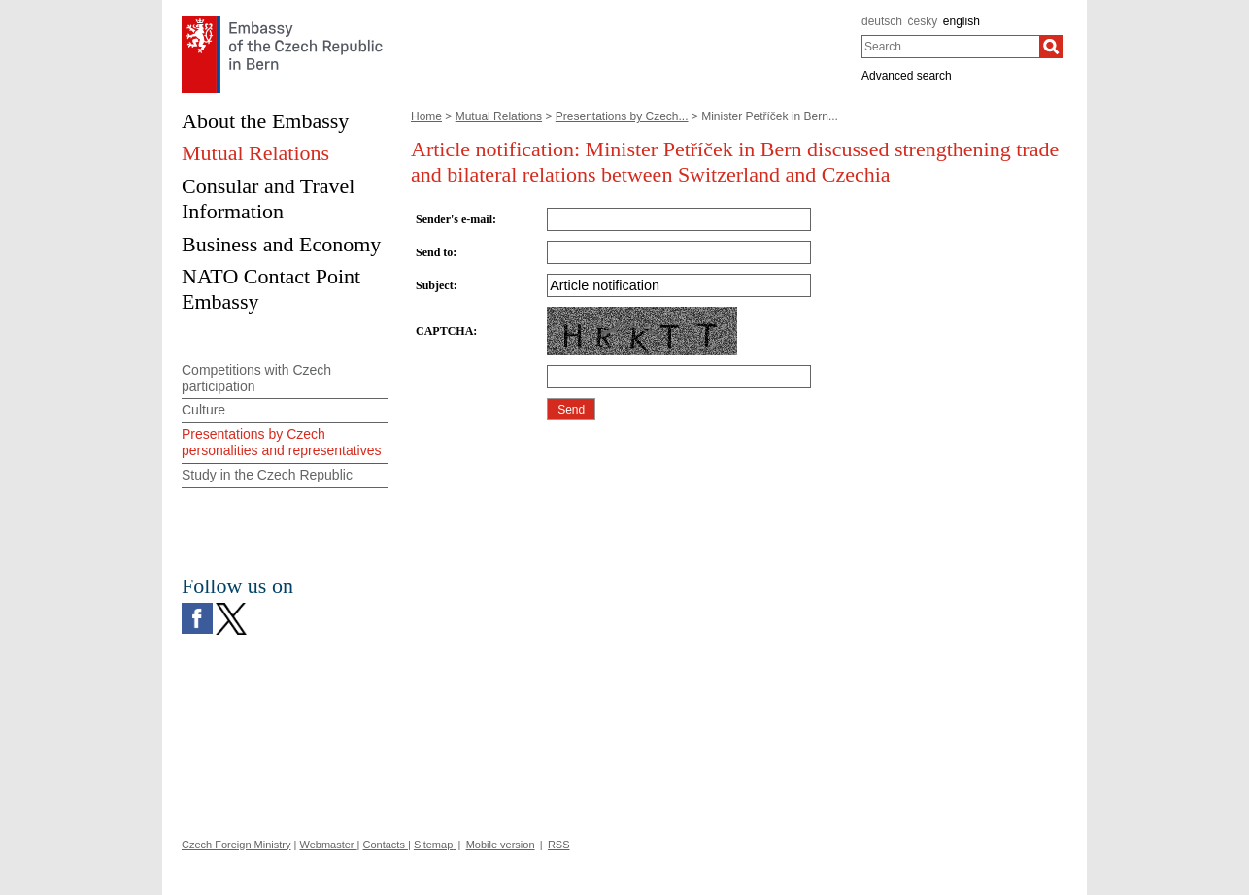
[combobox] (950, 46)
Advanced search (906, 76)
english (961, 21)
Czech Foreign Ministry (236, 844)
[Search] (1051, 46)
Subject (435, 285)
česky (923, 21)
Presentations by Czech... (622, 116)
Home (426, 116)
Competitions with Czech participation (256, 378)
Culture (203, 409)
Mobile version (500, 844)
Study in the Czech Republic (267, 474)
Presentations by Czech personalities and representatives (281, 442)
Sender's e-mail (454, 219)
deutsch (881, 21)
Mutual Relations (499, 116)
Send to (434, 252)
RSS (559, 844)
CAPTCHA (444, 331)
